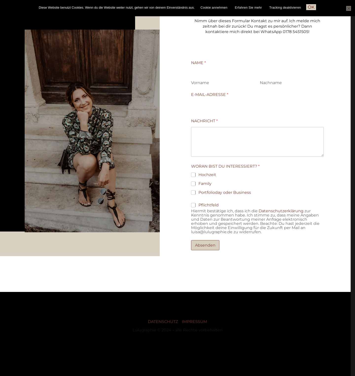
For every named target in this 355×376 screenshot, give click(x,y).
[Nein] (348, 8)
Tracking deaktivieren (285, 7)
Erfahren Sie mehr (248, 7)
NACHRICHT (204, 121)
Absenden (205, 245)
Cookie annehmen (213, 7)
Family (205, 183)
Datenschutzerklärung (281, 211)
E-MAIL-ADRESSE (209, 94)
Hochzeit (207, 174)
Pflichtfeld (208, 205)
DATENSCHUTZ (163, 321)
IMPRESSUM (194, 321)
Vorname (200, 83)
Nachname (271, 83)
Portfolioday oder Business (224, 192)
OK (311, 7)
